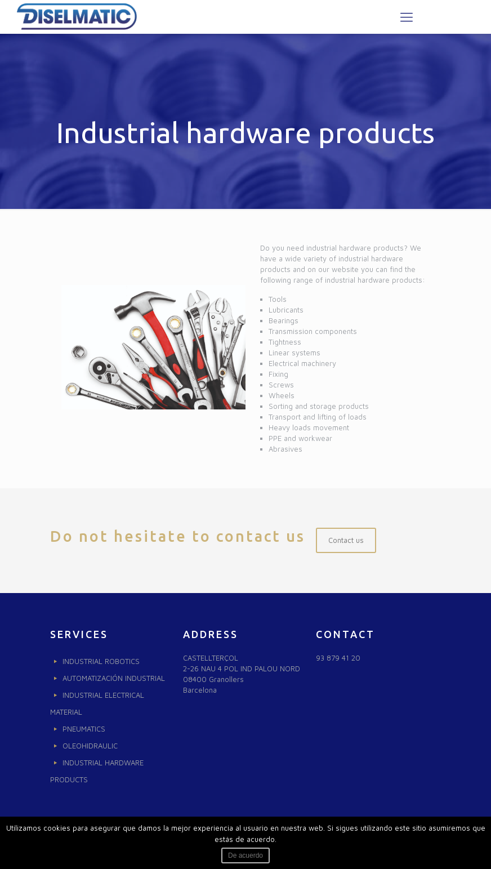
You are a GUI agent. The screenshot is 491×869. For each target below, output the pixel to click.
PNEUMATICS (84, 728)
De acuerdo (245, 855)
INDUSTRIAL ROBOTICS (101, 661)
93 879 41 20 (338, 657)
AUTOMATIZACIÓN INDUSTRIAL (114, 678)
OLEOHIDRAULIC (90, 745)
